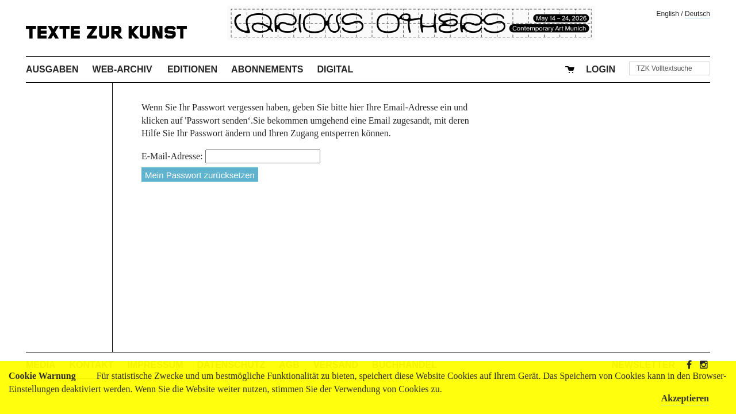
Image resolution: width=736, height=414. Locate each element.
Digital (335, 69)
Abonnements (267, 69)
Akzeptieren (685, 398)
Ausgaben (52, 69)
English (668, 14)
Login (600, 69)
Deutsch (697, 14)
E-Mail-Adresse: (172, 156)
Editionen (192, 69)
